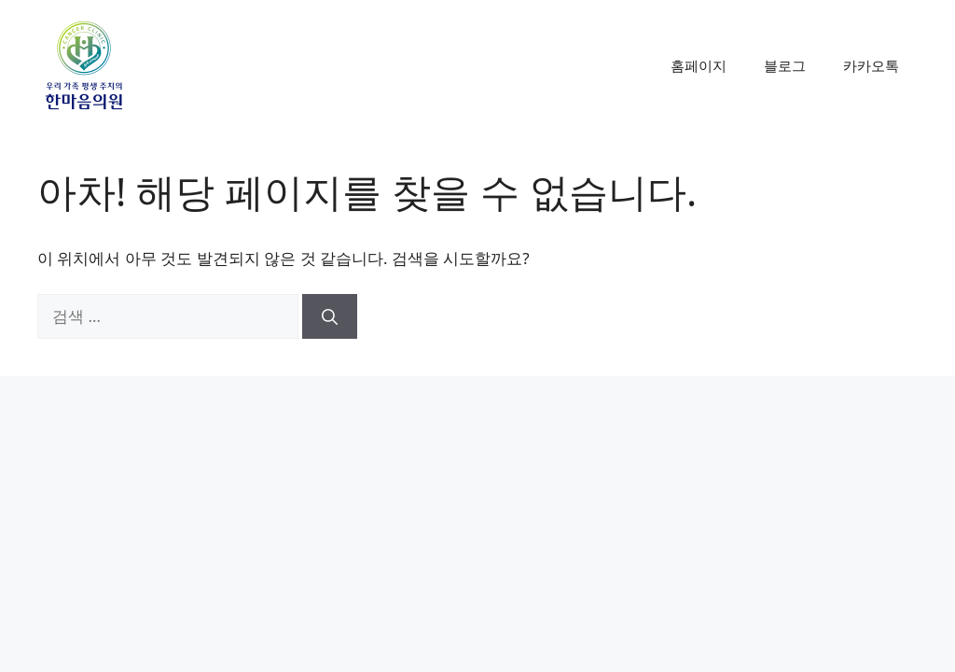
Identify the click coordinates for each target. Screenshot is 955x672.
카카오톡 (871, 65)
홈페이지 (699, 65)
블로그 (785, 65)
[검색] (329, 316)
